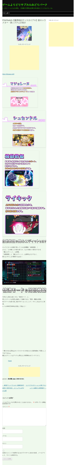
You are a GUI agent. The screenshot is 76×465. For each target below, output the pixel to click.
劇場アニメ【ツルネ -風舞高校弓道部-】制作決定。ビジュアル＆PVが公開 (13, 388)
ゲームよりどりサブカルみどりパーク (24, 4)
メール (4, 436)
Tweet (10, 361)
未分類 (10, 379)
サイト (4, 443)
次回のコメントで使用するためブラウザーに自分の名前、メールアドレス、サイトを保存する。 (23, 454)
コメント (6, 406)
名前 (3, 428)
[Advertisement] (24, 57)
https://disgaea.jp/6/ (8, 74)
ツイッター (6, 13)
